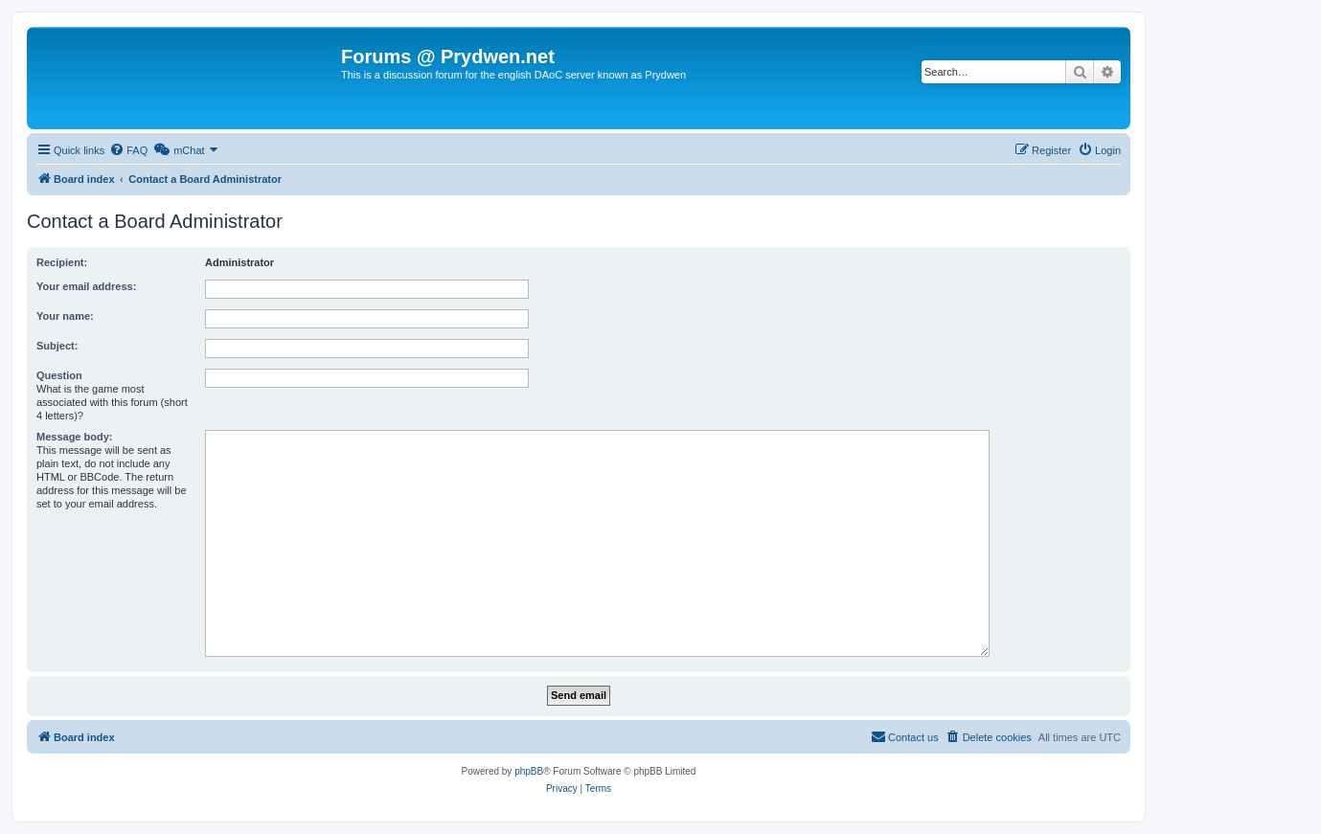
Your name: (65, 316)
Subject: (57, 345)
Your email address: (86, 286)
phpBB (528, 771)
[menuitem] (128, 150)
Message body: (74, 436)
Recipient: (61, 262)
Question (59, 375)
